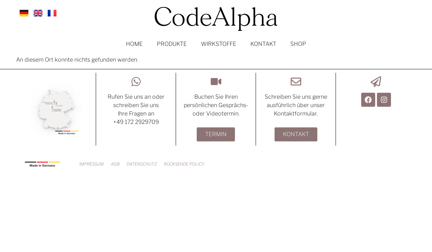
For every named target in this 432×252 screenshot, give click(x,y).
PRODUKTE (172, 44)
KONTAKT (263, 44)
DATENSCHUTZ (142, 164)
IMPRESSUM (91, 164)
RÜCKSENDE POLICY (184, 164)
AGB (115, 164)
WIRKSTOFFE (218, 44)
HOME (134, 44)
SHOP (298, 44)
